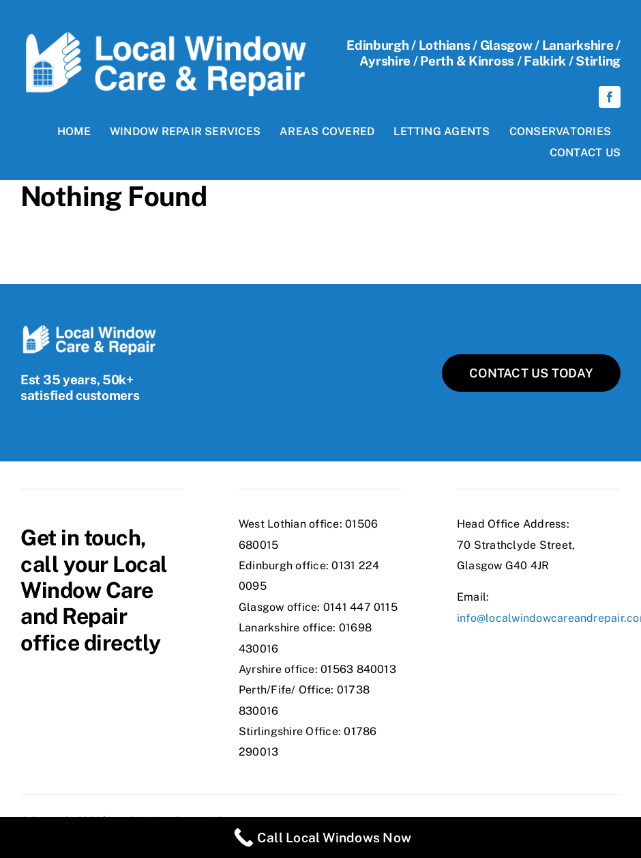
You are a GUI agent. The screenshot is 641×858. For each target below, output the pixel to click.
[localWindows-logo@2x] (164, 37)
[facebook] (610, 97)
